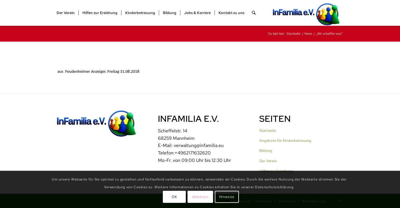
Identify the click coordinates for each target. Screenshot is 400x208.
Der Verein (268, 160)
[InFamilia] (308, 13)
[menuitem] (65, 13)
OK (174, 197)
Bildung (265, 150)
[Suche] (253, 13)
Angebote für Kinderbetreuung (285, 140)
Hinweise (227, 197)
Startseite (267, 130)
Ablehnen (200, 197)
